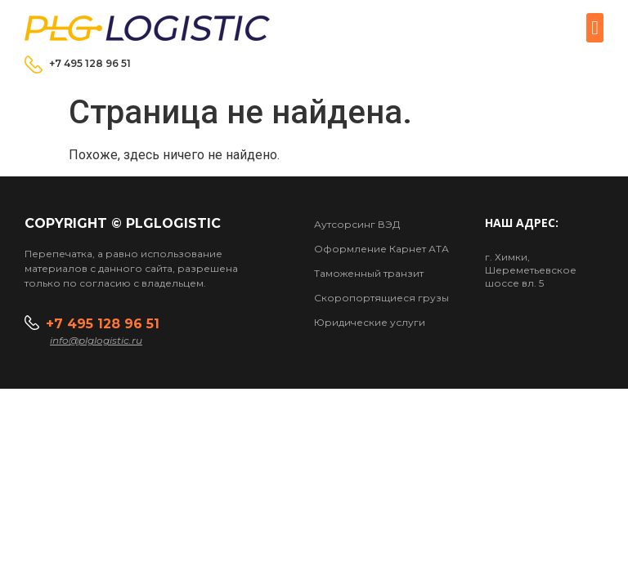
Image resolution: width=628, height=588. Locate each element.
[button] (594, 27)
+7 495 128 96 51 (90, 63)
